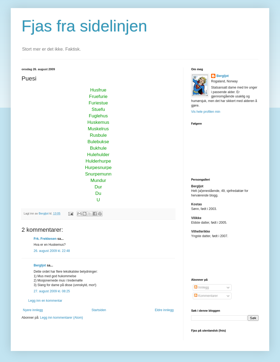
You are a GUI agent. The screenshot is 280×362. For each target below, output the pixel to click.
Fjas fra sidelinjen (84, 26)
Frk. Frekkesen (45, 239)
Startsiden (99, 310)
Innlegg (201, 287)
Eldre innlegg (164, 310)
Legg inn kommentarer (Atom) (61, 317)
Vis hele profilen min (205, 112)
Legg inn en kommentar (45, 301)
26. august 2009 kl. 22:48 (52, 251)
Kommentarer (206, 296)
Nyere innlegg (33, 310)
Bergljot (40, 265)
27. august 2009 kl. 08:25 (52, 291)
